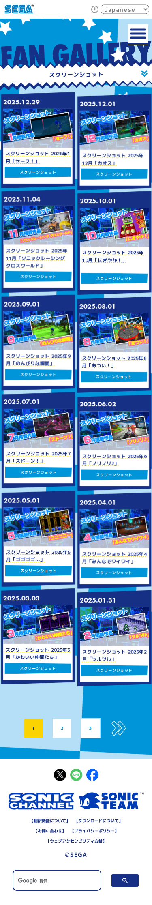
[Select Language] (125, 9)
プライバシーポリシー (94, 831)
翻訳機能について (49, 821)
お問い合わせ (49, 831)
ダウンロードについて (98, 821)
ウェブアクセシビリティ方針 (75, 841)
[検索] (57, 880)
